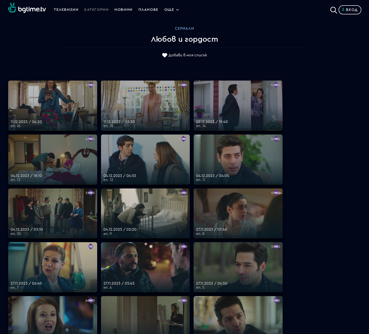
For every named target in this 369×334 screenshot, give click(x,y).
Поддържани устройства (208, 260)
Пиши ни (192, 288)
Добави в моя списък (187, 55)
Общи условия (198, 271)
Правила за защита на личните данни (219, 277)
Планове (192, 254)
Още (171, 10)
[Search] (333, 9)
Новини (124, 10)
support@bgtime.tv (113, 300)
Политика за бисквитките (209, 283)
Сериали (184, 28)
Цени (189, 265)
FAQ (188, 248)
